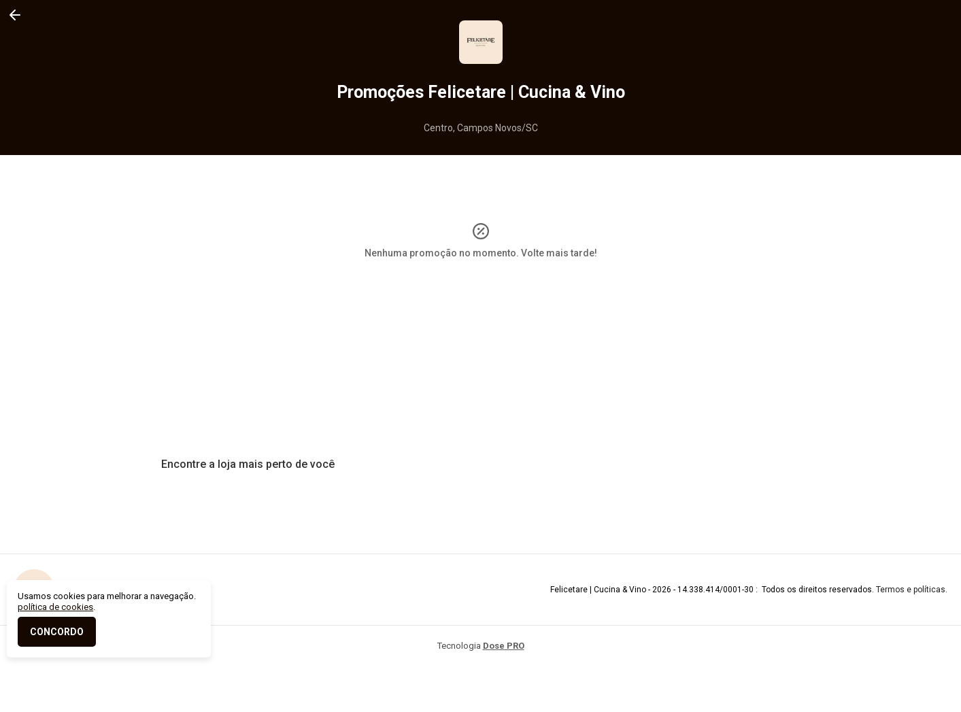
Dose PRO (503, 646)
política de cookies (55, 607)
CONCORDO (57, 631)
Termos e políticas (910, 589)
